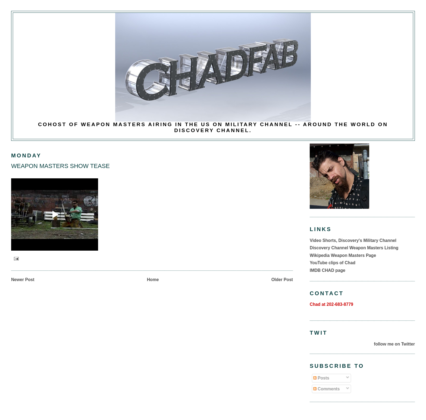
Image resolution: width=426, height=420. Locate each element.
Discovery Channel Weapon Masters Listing (354, 247)
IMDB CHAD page (327, 270)
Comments (326, 389)
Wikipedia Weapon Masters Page (343, 255)
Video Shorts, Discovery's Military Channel (353, 240)
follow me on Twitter (394, 344)
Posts (321, 378)
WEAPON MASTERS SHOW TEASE (60, 166)
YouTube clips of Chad (332, 262)
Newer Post (23, 279)
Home (153, 279)
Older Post (282, 279)
